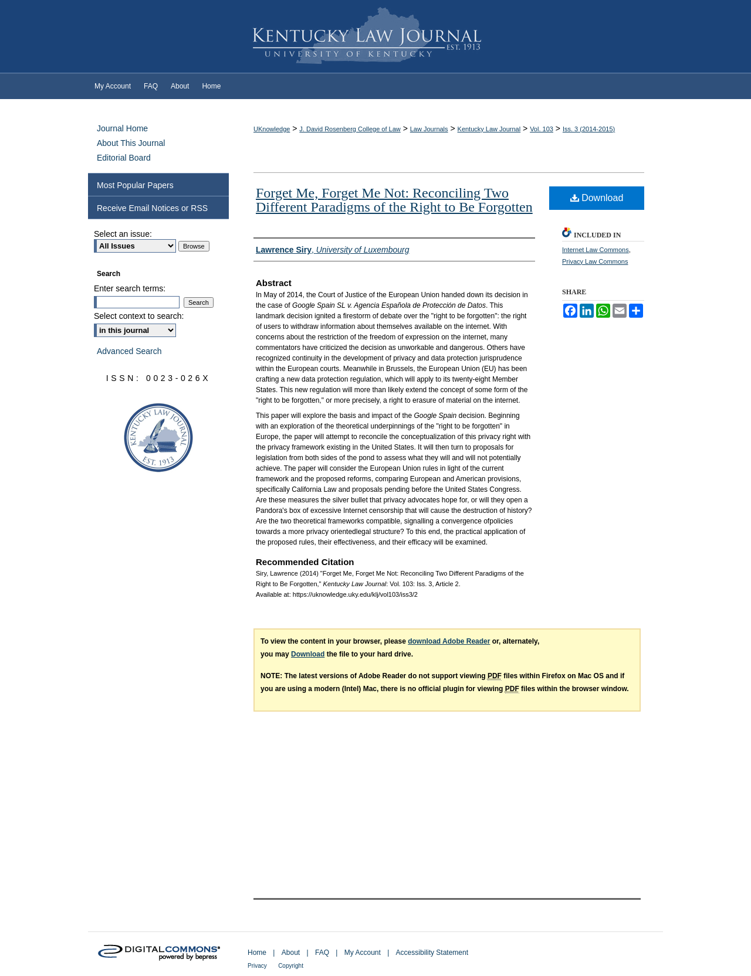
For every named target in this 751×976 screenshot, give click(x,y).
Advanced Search (129, 351)
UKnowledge (271, 128)
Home (257, 952)
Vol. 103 (541, 128)
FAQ (322, 952)
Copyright (290, 966)
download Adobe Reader (449, 641)
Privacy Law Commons (595, 261)
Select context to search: (139, 316)
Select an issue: (123, 234)
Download (597, 198)
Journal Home (122, 128)
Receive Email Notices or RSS (152, 208)
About (291, 952)
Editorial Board (124, 157)
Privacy (257, 966)
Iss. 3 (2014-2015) (589, 128)
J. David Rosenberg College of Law (349, 128)
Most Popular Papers (135, 185)
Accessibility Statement (432, 952)
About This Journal (131, 143)
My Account (362, 952)
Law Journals (429, 128)
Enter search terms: (129, 288)
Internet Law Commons (595, 249)
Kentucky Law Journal (375, 37)
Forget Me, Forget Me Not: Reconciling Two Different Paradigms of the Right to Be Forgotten (394, 200)
